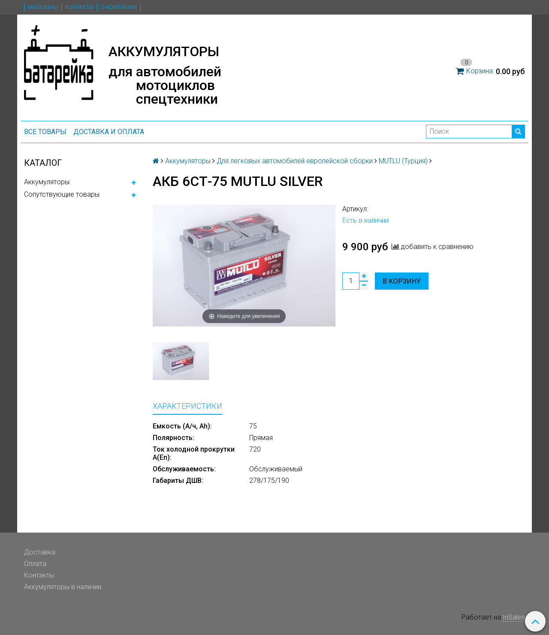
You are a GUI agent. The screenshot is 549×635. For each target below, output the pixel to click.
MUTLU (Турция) (403, 161)
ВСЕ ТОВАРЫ (45, 132)
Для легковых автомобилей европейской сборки (295, 161)
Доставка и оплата (108, 132)
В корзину (402, 281)
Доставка (39, 552)
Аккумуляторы (46, 182)
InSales (514, 617)
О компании (119, 7)
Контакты (79, 7)
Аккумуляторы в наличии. (63, 587)
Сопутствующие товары (62, 194)
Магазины (43, 7)
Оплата (35, 564)
